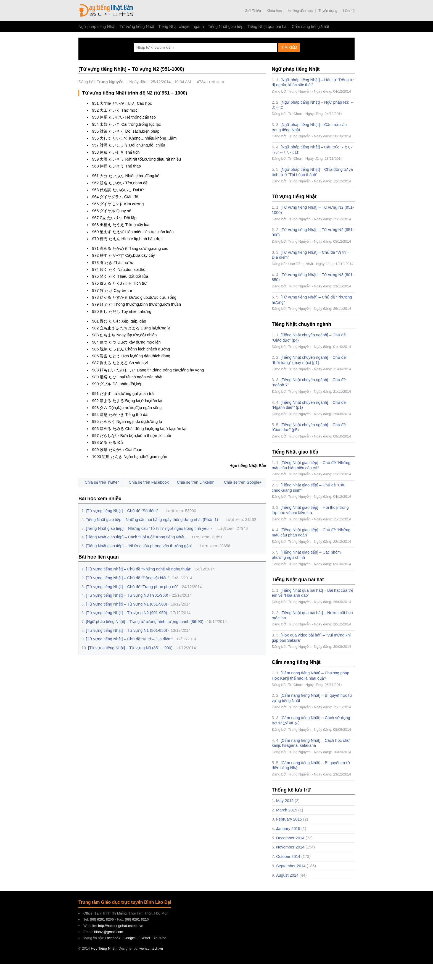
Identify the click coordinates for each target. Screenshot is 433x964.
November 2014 (290, 847)
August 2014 (287, 875)
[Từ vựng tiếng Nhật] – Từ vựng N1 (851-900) (126, 604)
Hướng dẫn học (300, 11)
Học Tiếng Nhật (106, 10)
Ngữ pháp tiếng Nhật (96, 26)
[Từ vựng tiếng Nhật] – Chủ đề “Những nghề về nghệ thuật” (138, 569)
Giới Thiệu (253, 11)
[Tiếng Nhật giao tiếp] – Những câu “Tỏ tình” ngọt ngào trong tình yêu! (148, 528)
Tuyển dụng (327, 11)
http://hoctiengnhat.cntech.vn (120, 926)
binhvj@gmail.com (108, 932)
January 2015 (288, 828)
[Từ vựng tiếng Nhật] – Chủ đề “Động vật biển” (127, 578)
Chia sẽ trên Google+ (243, 482)
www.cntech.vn (151, 948)
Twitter (145, 938)
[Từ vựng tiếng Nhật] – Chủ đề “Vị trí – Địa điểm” (129, 639)
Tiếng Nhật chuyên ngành (181, 26)
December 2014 (290, 838)
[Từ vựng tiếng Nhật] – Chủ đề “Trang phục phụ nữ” (132, 587)
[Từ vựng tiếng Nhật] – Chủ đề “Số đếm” (122, 511)
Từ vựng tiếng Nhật (137, 26)
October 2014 (288, 856)
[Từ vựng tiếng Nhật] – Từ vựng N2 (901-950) (126, 613)
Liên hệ (349, 11)
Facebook (112, 938)
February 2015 (289, 819)
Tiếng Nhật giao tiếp (225, 26)
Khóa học (274, 11)
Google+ (130, 938)
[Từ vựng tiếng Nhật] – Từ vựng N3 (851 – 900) (130, 648)
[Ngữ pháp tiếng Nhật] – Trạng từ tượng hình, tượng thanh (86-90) (144, 621)
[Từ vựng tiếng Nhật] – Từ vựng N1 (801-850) (126, 630)
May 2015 (285, 800)
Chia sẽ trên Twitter (102, 482)
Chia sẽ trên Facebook (149, 482)
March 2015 (286, 810)
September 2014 (290, 866)
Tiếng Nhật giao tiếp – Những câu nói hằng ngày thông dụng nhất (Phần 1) (152, 519)
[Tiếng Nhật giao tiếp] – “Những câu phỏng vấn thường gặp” (139, 546)
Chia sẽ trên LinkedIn (196, 482)
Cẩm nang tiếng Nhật (310, 26)
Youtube (160, 938)
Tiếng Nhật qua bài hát (267, 26)
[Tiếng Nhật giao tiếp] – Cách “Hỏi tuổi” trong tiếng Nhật (135, 537)
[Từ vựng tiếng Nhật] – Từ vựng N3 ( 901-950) (127, 595)
